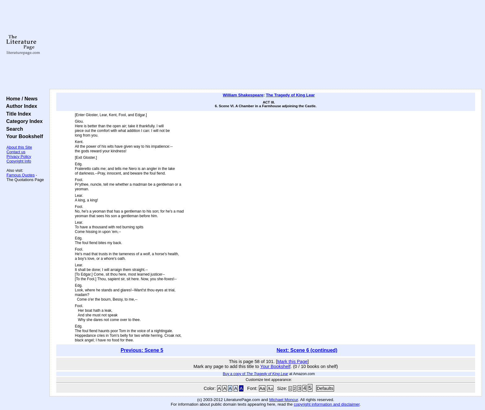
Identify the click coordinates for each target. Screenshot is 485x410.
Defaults (325, 388)
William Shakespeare (243, 95)
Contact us (15, 152)
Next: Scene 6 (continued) (307, 350)
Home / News (20, 98)
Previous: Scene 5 (142, 350)
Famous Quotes (20, 175)
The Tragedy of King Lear (290, 95)
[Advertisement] (265, 45)
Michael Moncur (283, 399)
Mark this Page (292, 361)
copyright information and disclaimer (327, 404)
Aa (262, 388)
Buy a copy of (255, 374)
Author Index (20, 106)
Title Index (17, 113)
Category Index (23, 121)
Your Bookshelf (23, 136)
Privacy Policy (18, 156)
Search (13, 129)
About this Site (19, 147)
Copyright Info (18, 161)
